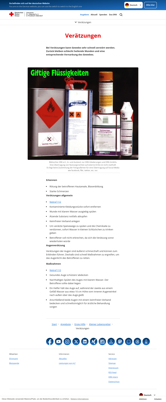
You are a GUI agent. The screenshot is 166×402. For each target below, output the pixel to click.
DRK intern (113, 377)
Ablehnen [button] (143, 399)
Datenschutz (114, 381)
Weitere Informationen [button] (80, 399)
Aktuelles (63, 358)
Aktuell (94, 14)
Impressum (113, 368)
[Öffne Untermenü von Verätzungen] (83, 22)
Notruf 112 (55, 201)
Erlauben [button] (158, 399)
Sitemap (112, 363)
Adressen (112, 358)
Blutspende (14, 363)
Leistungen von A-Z (67, 363)
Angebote (84, 14)
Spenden (103, 14)
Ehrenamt (13, 358)
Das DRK (113, 14)
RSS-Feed (112, 372)
